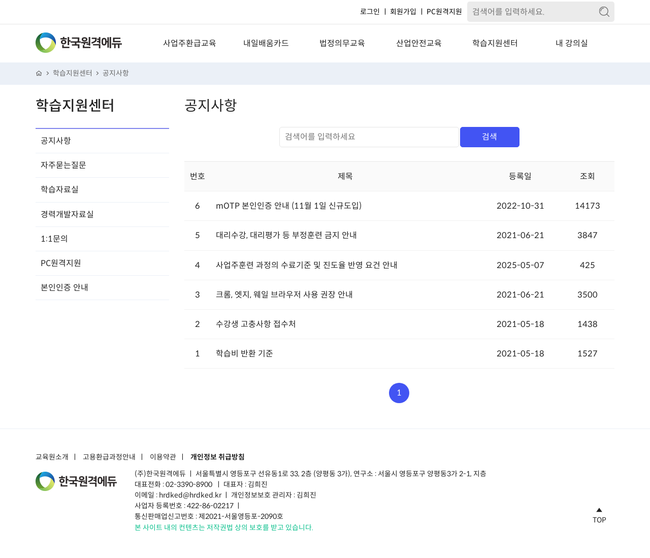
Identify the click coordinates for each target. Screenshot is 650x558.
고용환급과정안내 (109, 457)
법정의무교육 (342, 43)
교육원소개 (52, 457)
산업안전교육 (419, 43)
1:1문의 (54, 239)
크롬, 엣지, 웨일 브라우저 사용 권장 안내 (284, 294)
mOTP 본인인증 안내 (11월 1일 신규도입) (289, 206)
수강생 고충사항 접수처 (256, 324)
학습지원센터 (495, 43)
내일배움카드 (266, 43)
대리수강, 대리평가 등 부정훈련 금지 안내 (286, 235)
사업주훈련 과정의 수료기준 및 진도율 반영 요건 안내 (307, 265)
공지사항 (116, 73)
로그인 (370, 11)
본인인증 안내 (64, 287)
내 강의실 (572, 43)
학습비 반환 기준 (244, 353)
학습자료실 (60, 189)
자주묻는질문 (63, 165)
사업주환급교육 (189, 43)
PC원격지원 (444, 11)
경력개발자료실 (67, 214)
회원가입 (403, 11)
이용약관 (163, 457)
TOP (599, 513)
